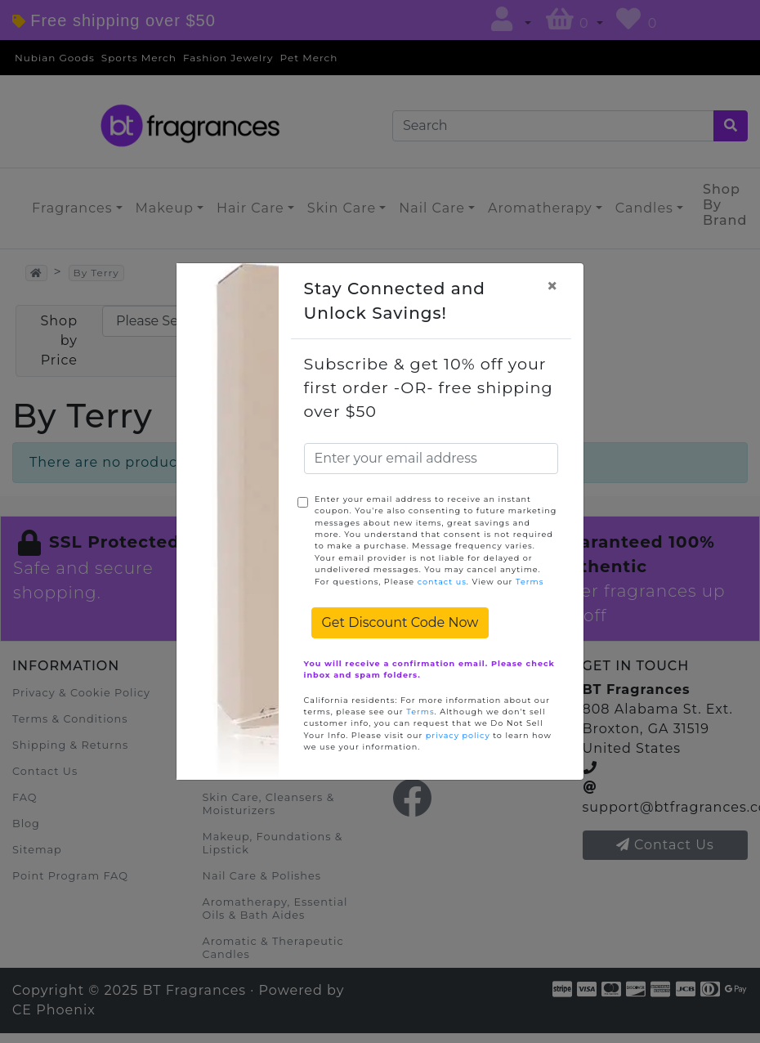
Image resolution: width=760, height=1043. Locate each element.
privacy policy (458, 735)
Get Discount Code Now (400, 622)
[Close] (552, 286)
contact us (442, 581)
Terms (529, 581)
